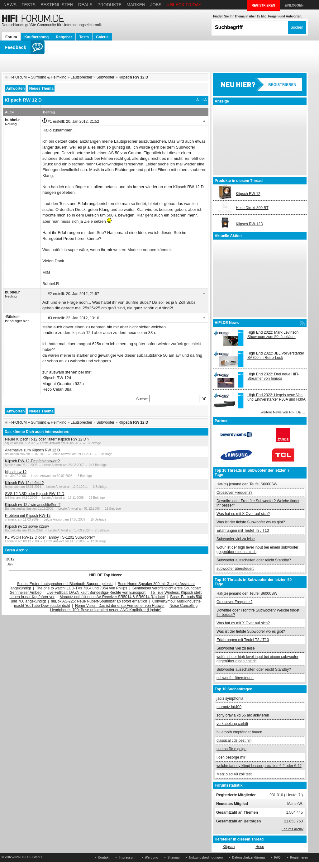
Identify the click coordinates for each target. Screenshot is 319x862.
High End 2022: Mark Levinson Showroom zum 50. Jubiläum (272, 334)
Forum (11, 37)
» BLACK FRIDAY (184, 4)
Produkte (110, 4)
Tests (28, 4)
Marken (135, 4)
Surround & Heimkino (48, 77)
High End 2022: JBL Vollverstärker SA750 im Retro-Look (275, 355)
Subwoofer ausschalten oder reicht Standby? (254, 560)
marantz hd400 (229, 707)
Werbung (151, 857)
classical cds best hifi (234, 740)
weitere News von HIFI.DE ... (283, 412)
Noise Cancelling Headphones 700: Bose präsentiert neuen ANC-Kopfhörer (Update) (124, 607)
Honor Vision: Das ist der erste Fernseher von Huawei (119, 605)
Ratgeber (64, 37)
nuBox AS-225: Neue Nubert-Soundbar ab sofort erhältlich (99, 601)
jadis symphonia (230, 698)
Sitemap (174, 857)
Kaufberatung (36, 37)
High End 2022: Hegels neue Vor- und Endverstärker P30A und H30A (276, 397)
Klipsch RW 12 (248, 194)
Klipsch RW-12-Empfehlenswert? (32, 461)
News (10, 4)
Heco (259, 847)
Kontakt (103, 857)
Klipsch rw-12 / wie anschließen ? (32, 504)
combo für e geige (231, 749)
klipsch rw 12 (15, 472)
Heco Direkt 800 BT (252, 208)
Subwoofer (105, 77)
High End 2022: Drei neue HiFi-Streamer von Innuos (273, 376)
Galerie (102, 37)
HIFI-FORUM (16, 77)
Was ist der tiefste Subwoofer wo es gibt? (251, 522)
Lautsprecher (81, 77)
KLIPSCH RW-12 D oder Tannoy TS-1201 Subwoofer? (50, 537)
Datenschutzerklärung (248, 857)
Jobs (156, 4)
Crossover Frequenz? (234, 492)
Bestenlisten (56, 4)
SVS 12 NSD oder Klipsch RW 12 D (34, 494)
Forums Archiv (292, 829)
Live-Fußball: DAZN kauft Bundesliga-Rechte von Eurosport (96, 592)
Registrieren (299, 857)
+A (204, 100)
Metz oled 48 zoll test (234, 774)
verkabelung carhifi (232, 724)
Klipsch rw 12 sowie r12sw (27, 526)
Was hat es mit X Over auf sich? (243, 514)
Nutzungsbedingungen (206, 857)
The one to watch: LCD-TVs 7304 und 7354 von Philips (81, 588)
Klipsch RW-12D (249, 224)
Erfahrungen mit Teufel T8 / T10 (243, 530)
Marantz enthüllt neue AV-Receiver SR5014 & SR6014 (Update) (112, 597)
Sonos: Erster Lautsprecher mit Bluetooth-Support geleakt (65, 584)
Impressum (127, 857)
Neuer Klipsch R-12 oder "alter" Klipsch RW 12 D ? (47, 439)
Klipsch (229, 847)
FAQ (277, 857)
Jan (10, 564)
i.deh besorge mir (231, 757)
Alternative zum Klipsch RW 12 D (32, 450)
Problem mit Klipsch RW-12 (27, 515)
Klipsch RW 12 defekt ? (24, 483)
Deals (85, 4)
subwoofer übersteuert (235, 568)
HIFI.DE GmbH (31, 857)
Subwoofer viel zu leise (236, 539)
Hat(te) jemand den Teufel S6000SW (247, 484)
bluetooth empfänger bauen (239, 732)
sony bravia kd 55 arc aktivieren (243, 715)
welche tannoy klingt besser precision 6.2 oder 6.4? (259, 766)
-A (197, 100)
